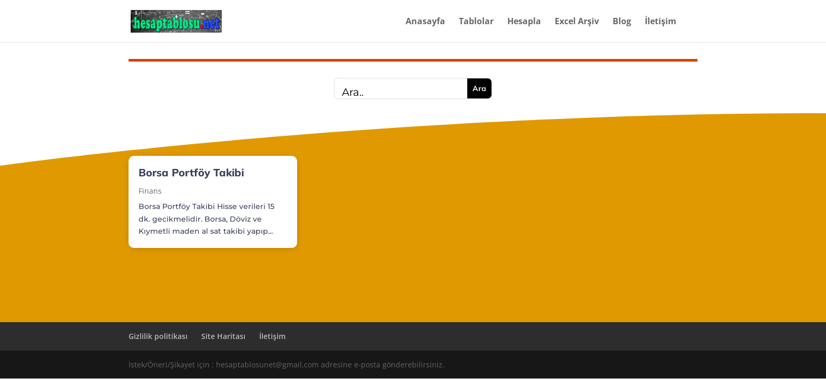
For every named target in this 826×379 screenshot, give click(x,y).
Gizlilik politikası (158, 336)
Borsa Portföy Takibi (191, 172)
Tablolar (476, 22)
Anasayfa (425, 22)
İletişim (660, 22)
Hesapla (524, 22)
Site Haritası (223, 336)
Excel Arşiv (577, 22)
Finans (150, 191)
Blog (622, 22)
